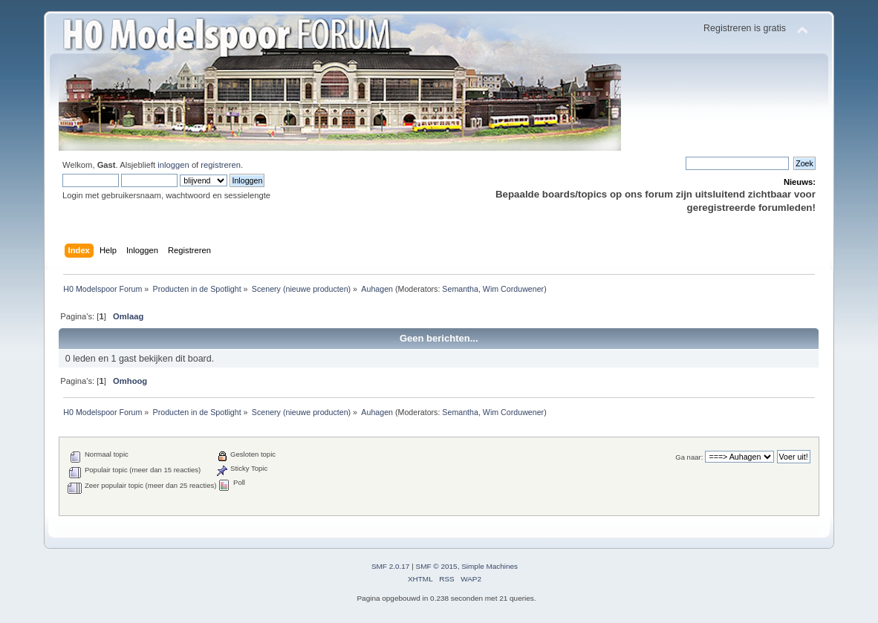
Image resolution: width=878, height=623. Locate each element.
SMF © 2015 (437, 566)
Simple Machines (489, 566)
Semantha (460, 288)
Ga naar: (689, 457)
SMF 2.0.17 (390, 566)
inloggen (173, 164)
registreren (221, 164)
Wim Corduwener (513, 288)
